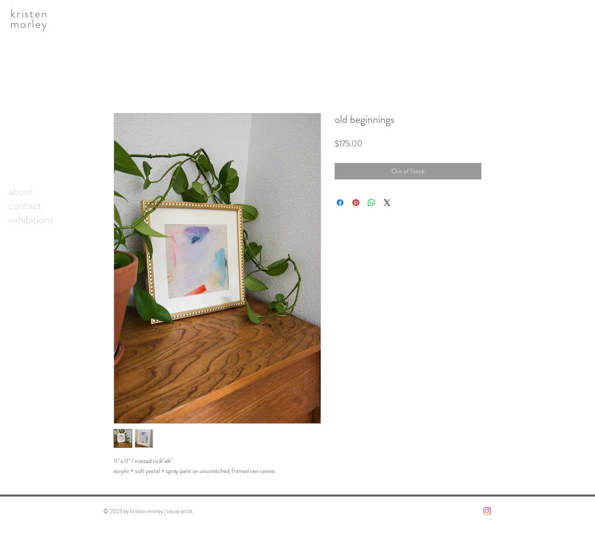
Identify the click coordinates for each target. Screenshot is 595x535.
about (20, 191)
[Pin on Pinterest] (356, 203)
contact (24, 205)
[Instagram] (487, 511)
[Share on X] (387, 203)
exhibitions (31, 220)
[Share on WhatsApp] (371, 203)
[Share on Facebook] (340, 203)
